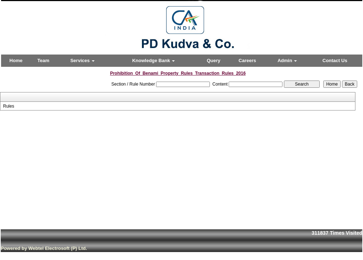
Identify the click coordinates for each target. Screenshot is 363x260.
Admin (287, 60)
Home (15, 60)
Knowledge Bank (153, 60)
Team (43, 60)
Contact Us (335, 60)
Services (82, 60)
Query (213, 60)
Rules (8, 106)
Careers (247, 60)
